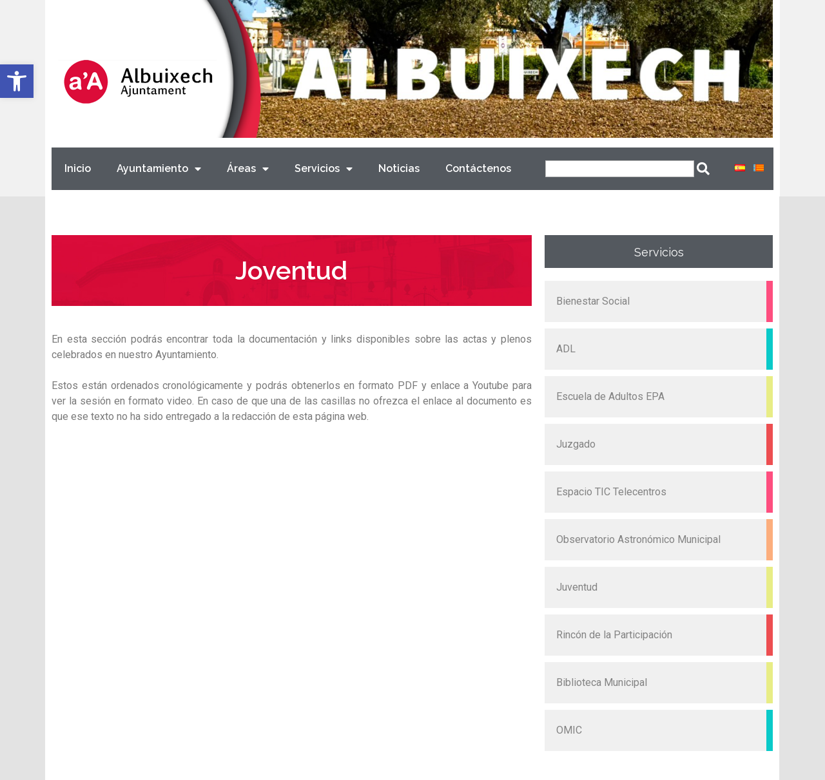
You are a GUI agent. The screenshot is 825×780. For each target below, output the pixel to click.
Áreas (248, 169)
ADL (566, 349)
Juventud (576, 587)
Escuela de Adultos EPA (610, 396)
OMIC (569, 730)
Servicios (324, 169)
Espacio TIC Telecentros (611, 492)
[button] (17, 81)
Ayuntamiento (159, 169)
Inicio (77, 168)
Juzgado (576, 444)
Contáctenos (478, 168)
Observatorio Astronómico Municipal (638, 539)
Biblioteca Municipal (601, 682)
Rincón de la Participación (614, 635)
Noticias (399, 168)
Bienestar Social (593, 301)
